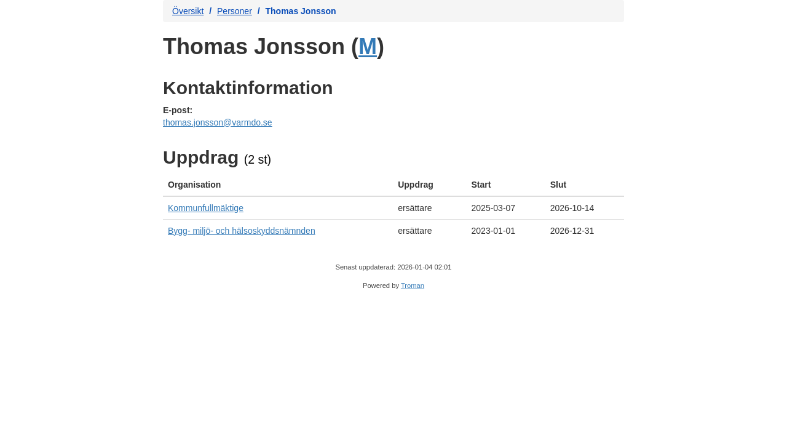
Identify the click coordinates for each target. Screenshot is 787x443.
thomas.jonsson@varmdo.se (217, 122)
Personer (234, 11)
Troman (412, 285)
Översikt (188, 11)
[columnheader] (278, 185)
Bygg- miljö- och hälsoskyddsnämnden (241, 231)
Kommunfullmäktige (205, 208)
